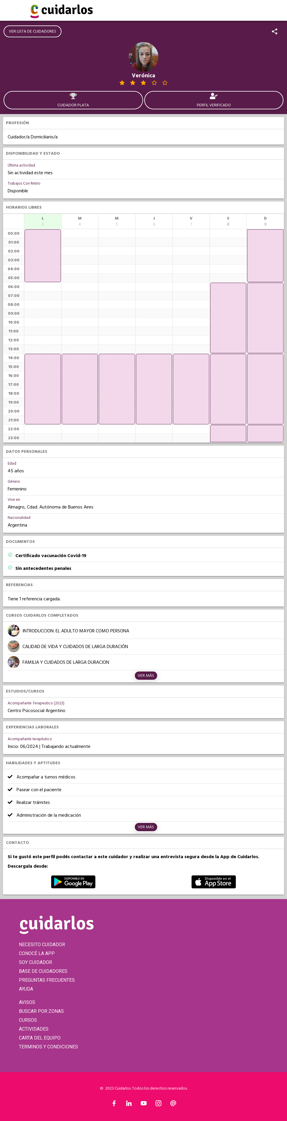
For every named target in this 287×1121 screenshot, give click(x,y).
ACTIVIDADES (33, 1029)
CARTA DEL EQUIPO (40, 1038)
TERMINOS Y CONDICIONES (48, 1047)
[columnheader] (42, 221)
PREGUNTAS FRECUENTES (47, 980)
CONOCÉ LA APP (37, 953)
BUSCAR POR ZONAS (41, 1011)
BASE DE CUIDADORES (43, 971)
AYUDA (26, 989)
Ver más (146, 676)
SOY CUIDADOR (35, 962)
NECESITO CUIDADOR (42, 944)
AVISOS (27, 1002)
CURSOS (28, 1020)
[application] (43, 255)
